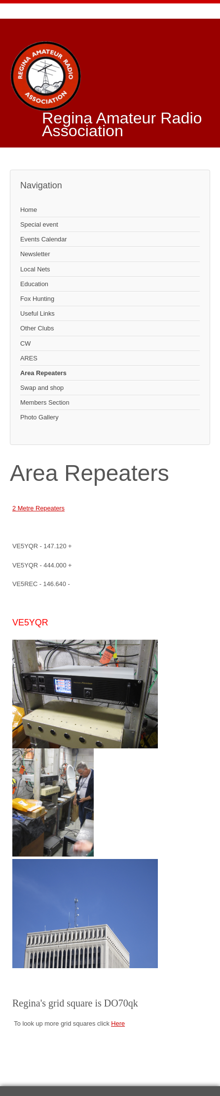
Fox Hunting (37, 298)
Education (34, 284)
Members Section (45, 402)
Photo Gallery (39, 417)
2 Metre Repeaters (38, 508)
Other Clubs (37, 328)
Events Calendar (43, 239)
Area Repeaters (43, 373)
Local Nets (35, 269)
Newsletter (35, 254)
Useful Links (37, 313)
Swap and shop (42, 387)
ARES (28, 358)
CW (25, 343)
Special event (39, 224)
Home (28, 209)
